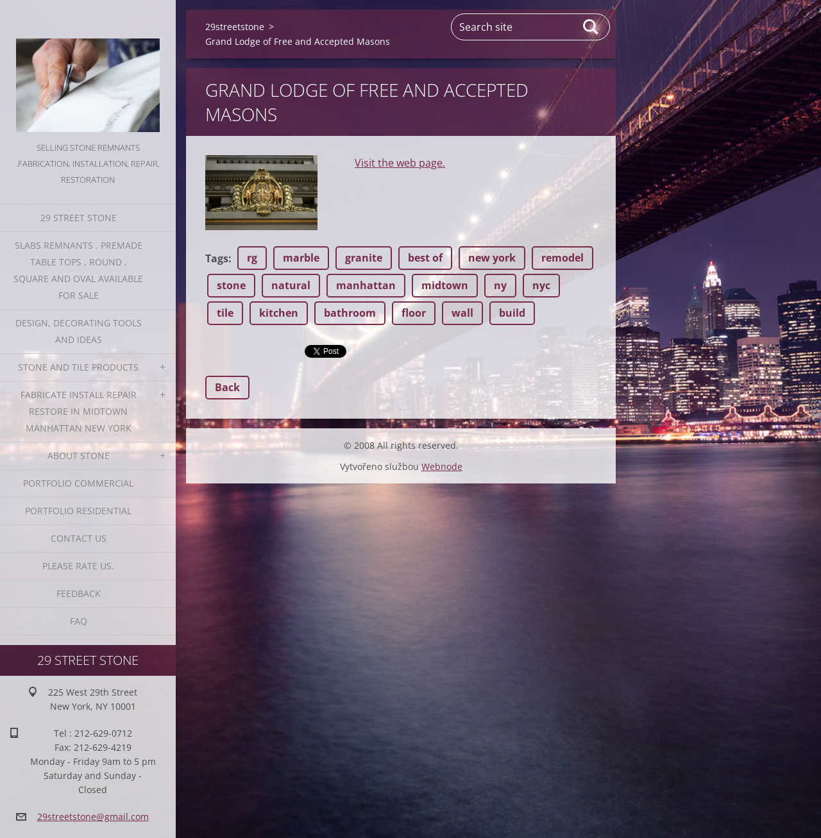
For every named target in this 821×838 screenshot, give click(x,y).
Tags (216, 258)
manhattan (366, 285)
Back (227, 387)
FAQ (78, 621)
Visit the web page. (400, 163)
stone (231, 285)
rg (252, 258)
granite (363, 258)
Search (591, 27)
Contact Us (78, 538)
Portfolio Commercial (78, 483)
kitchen (278, 313)
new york (492, 258)
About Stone (78, 455)
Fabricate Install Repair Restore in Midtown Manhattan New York (79, 411)
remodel (562, 258)
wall (462, 313)
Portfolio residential (78, 511)
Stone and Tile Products (78, 367)
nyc (541, 285)
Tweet (319, 350)
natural (290, 285)
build (512, 313)
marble (301, 258)
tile (225, 313)
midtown (444, 285)
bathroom (350, 313)
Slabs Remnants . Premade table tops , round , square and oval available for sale (78, 270)
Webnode (441, 466)
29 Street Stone (78, 218)
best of (425, 258)
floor (414, 313)
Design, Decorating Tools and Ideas (78, 331)
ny (500, 285)
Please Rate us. (78, 566)
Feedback (78, 593)
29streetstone (234, 27)
